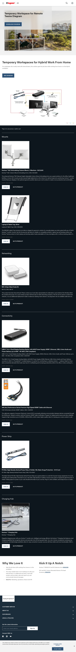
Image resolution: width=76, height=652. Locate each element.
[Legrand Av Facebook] (3, 636)
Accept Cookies (57, 649)
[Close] (74, 646)
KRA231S (47, 572)
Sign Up (32, 628)
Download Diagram (13, 24)
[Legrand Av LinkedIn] (7, 636)
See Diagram (8, 75)
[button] (3, 3)
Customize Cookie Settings (57, 644)
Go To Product (18, 187)
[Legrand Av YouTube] (10, 636)
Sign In (5, 187)
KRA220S (65, 567)
